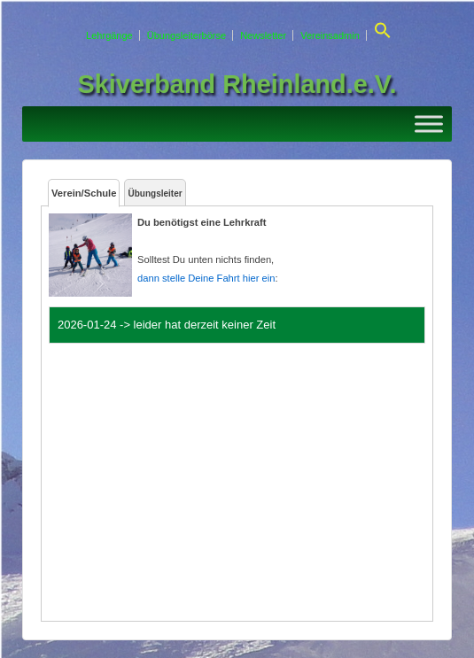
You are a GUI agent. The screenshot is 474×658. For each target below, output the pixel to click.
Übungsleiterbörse (186, 35)
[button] (380, 35)
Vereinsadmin (330, 35)
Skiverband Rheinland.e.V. (237, 84)
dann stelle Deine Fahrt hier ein (206, 278)
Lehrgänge (109, 35)
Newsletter (263, 35)
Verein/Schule (83, 193)
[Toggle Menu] (429, 123)
